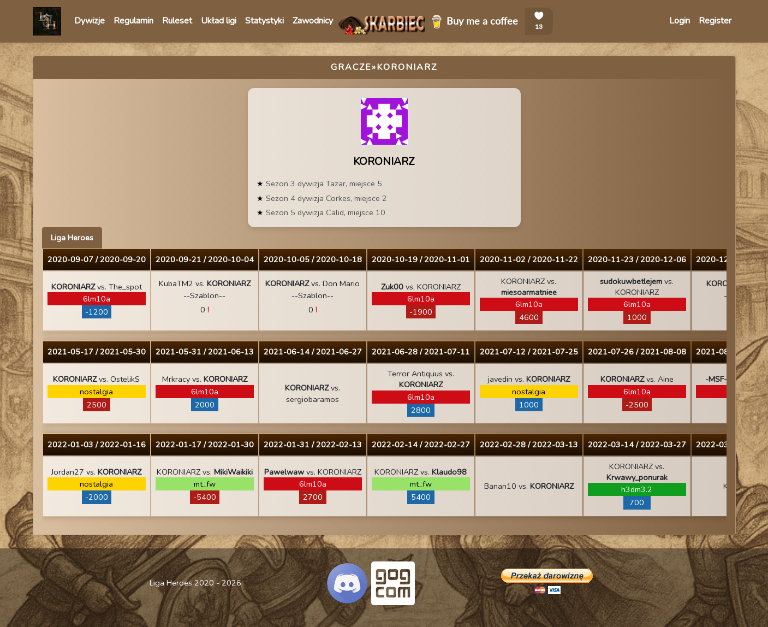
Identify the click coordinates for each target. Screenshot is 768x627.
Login (679, 21)
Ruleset (177, 21)
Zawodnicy (313, 21)
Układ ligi (218, 21)
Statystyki (264, 21)
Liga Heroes (72, 237)
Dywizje (89, 21)
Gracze (351, 67)
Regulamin (133, 21)
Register (715, 21)
